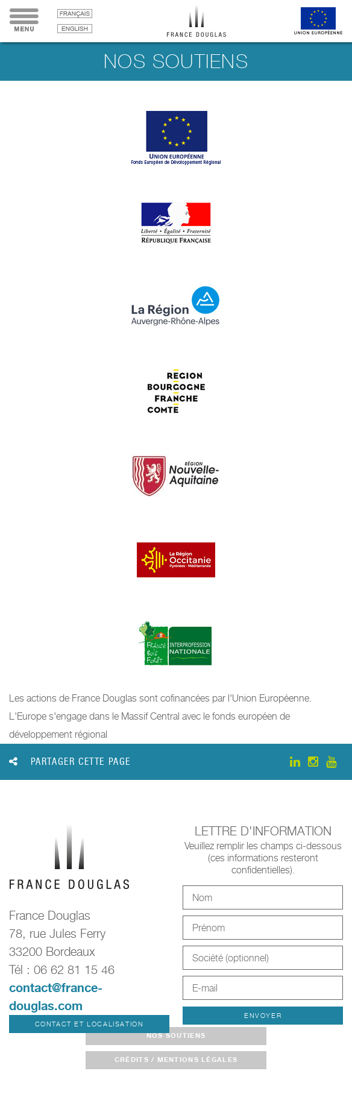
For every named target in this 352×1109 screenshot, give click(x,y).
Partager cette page (70, 761)
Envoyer (262, 1015)
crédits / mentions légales (176, 1059)
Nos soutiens (176, 1035)
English (74, 28)
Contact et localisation (89, 1024)
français (74, 13)
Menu (24, 21)
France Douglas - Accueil (205, 21)
